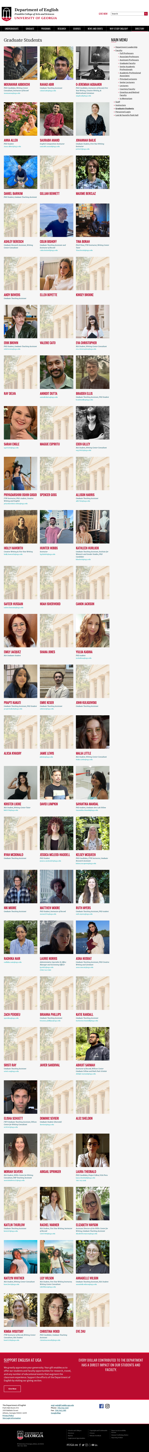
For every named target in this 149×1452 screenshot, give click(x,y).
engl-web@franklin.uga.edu (62, 1405)
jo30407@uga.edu (83, 149)
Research (62, 28)
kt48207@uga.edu (11, 1231)
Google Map (56, 1413)
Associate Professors (129, 56)
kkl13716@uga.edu (11, 810)
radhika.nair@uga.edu (13, 962)
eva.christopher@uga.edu (86, 349)
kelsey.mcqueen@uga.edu (86, 863)
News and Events (95, 28)
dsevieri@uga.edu (47, 1125)
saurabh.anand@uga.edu (50, 146)
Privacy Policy (8, 1415)
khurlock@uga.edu (83, 559)
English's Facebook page (101, 1406)
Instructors (120, 105)
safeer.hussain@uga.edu (13, 608)
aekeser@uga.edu (47, 709)
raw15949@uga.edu (47, 1234)
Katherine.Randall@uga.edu (87, 1021)
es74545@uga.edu (11, 1127)
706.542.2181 (60, 1410)
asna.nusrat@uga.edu (84, 967)
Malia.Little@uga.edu (84, 760)
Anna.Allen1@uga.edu (12, 146)
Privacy (92, 1433)
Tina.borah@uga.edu (84, 250)
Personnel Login (123, 112)
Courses (77, 28)
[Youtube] (93, 1445)
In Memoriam (126, 98)
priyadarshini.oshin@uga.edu (16, 504)
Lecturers (124, 85)
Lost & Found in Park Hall (126, 115)
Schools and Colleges (74, 1430)
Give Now (103, 14)
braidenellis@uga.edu (84, 400)
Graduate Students (124, 108)
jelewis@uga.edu (46, 757)
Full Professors (127, 53)
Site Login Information (12, 1418)
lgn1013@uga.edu (46, 967)
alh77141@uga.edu (83, 501)
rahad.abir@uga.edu (48, 91)
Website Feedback (95, 1435)
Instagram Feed (107, 1406)
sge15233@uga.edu (11, 448)
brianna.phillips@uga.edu (50, 1021)
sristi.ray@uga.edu (11, 1071)
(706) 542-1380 (45, 970)
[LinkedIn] (96, 1445)
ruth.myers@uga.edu (84, 914)
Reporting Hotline (117, 1437)
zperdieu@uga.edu (11, 1018)
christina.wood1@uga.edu (50, 1340)
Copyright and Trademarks (98, 1430)
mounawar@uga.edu (12, 93)
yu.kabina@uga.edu (83, 658)
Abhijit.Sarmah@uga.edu (86, 1074)
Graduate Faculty (127, 63)
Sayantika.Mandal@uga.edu (87, 810)
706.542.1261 (63, 1408)
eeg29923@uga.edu (83, 450)
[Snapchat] (89, 1445)
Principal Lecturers (128, 79)
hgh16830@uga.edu (47, 554)
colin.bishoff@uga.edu (49, 250)
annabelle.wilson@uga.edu (86, 1284)
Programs (45, 28)
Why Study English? (119, 28)
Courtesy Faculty (127, 89)
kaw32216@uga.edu (11, 1340)
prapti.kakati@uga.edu (13, 709)
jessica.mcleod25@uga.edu (50, 861)
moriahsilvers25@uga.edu (14, 1180)
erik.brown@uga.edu (12, 349)
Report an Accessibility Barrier (118, 1431)
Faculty (118, 50)
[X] (83, 1445)
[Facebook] (80, 1445)
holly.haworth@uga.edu (13, 554)
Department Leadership (126, 47)
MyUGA (70, 1435)
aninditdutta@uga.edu (49, 397)
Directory (139, 28)
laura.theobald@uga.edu (85, 1178)
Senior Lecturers (127, 82)
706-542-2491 (81, 1180)
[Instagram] (86, 1445)
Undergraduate (12, 28)
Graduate (30, 28)
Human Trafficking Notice (119, 1435)
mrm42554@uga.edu (48, 914)
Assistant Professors (129, 60)
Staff (117, 102)
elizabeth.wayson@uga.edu (86, 1234)
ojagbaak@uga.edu (83, 96)
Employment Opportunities (76, 1438)
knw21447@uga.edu (11, 1284)
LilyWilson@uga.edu (48, 1287)
